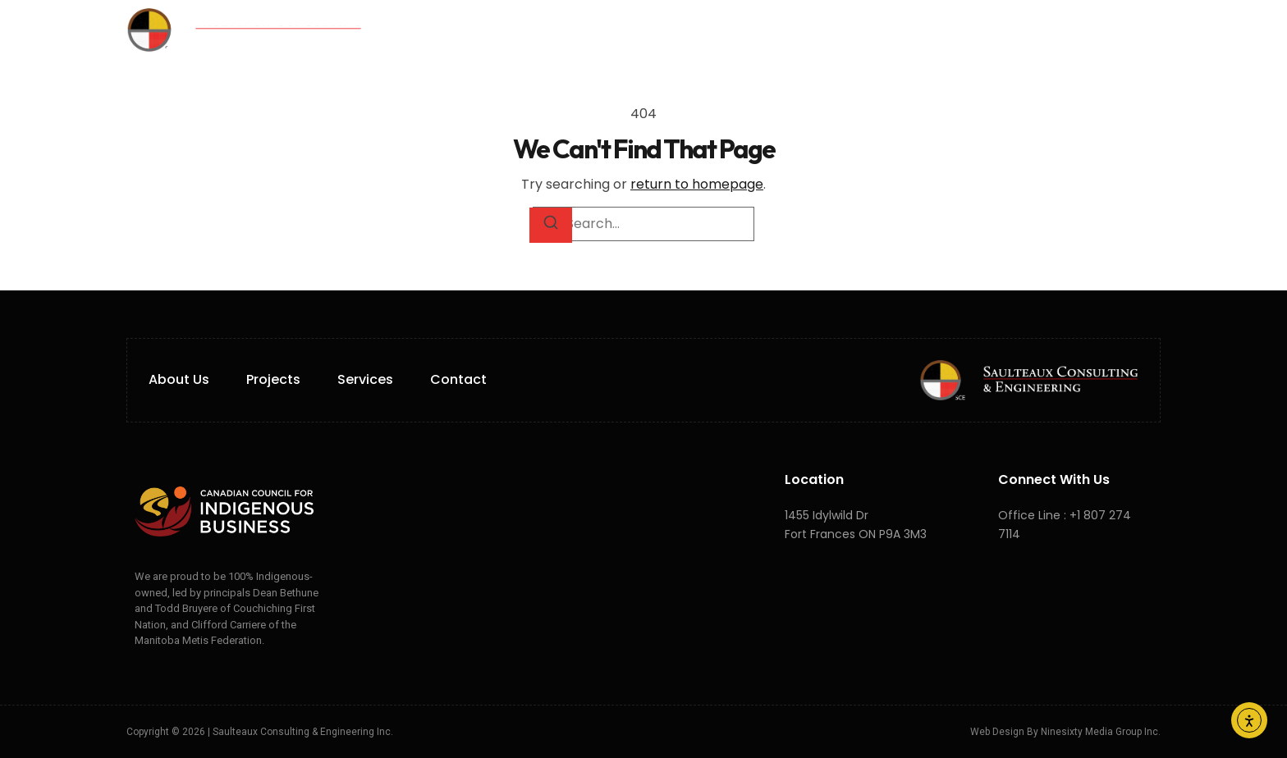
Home (449, 29)
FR (938, 30)
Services (617, 29)
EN (918, 30)
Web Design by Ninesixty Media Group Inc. (1065, 731)
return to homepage (696, 184)
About (523, 29)
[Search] (550, 225)
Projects (721, 29)
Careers (813, 29)
